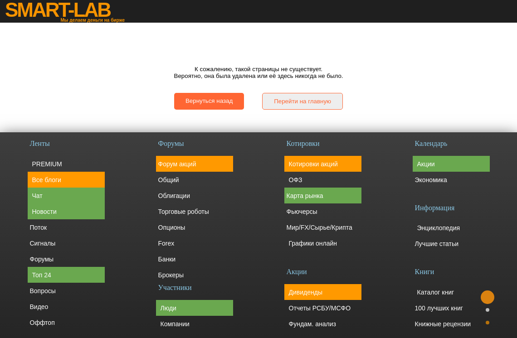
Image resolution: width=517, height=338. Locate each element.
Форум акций (177, 164)
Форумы (42, 259)
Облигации (174, 195)
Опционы (171, 227)
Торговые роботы (183, 211)
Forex (166, 243)
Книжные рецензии (443, 324)
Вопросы (43, 291)
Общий (168, 179)
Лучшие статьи (437, 243)
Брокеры (171, 275)
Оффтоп (42, 322)
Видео (39, 306)
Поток (38, 227)
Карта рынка (305, 195)
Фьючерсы (302, 211)
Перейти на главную (302, 101)
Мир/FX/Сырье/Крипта (319, 227)
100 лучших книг (439, 308)
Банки (167, 259)
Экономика (431, 179)
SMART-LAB (57, 10)
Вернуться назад (209, 100)
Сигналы (43, 243)
